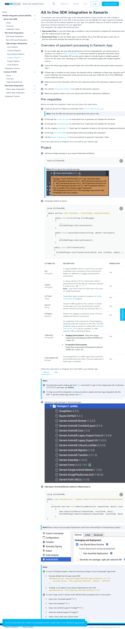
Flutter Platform (13, 61)
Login (95, 4)
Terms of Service (11, 627)
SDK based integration (15, 36)
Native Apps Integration (15, 89)
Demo (8, 23)
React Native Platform (15, 54)
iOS (67, 128)
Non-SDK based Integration (16, 40)
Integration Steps (13, 29)
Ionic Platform (12, 47)
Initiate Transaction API (71, 53)
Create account (110, 4)
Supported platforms (14, 82)
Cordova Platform (14, 50)
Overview (10, 26)
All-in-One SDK (10, 19)
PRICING (76, 4)
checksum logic (63, 119)
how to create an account (93, 109)
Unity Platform (12, 65)
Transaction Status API (63, 89)
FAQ (85, 4)
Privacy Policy (28, 627)
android (60, 128)
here (78, 385)
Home (4, 12)
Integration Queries (12, 68)
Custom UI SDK (10, 72)
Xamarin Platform (14, 58)
